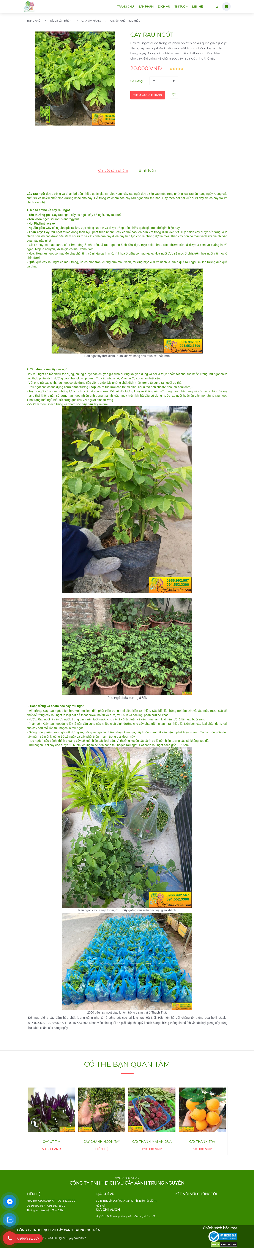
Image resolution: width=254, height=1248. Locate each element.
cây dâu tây (90, 404)
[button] (45, 114)
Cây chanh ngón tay (102, 1142)
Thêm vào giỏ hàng (147, 94)
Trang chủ (125, 6)
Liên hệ (197, 6)
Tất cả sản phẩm (58, 20)
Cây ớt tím (52, 1142)
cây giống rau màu (136, 910)
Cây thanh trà (202, 1142)
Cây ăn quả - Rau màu (122, 20)
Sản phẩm (145, 6)
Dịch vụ (164, 6)
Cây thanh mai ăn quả (152, 1142)
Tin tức (181, 6)
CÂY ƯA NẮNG (89, 20)
